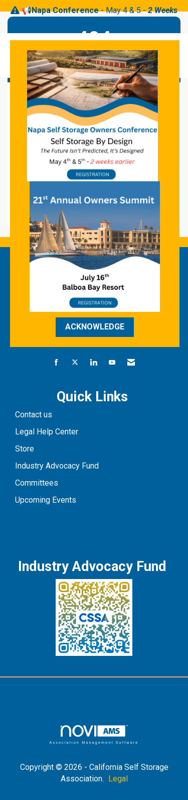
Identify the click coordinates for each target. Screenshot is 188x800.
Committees (36, 483)
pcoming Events (49, 500)
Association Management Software (93, 734)
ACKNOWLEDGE (94, 326)
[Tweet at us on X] (75, 363)
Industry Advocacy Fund (57, 466)
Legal (118, 778)
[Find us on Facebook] (56, 363)
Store (25, 448)
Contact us (34, 414)
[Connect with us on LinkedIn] (93, 363)
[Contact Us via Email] (131, 363)
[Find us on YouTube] (112, 363)
